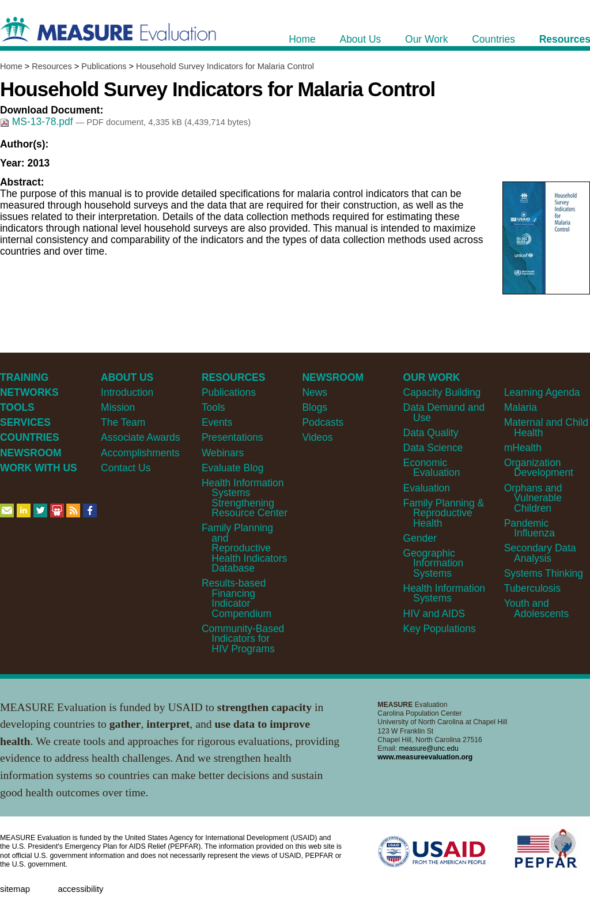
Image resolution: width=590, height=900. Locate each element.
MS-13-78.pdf (37, 121)
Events (217, 422)
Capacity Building (442, 392)
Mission (118, 407)
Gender (420, 538)
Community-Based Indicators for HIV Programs (243, 639)
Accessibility (80, 889)
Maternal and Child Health (546, 427)
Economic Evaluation (431, 467)
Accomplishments (140, 453)
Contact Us (125, 468)
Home (11, 66)
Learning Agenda (542, 392)
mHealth (523, 447)
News (314, 392)
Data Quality (431, 432)
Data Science (433, 447)
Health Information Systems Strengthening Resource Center (245, 498)
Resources (51, 66)
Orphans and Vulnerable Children (533, 498)
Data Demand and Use (444, 412)
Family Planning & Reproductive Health (444, 513)
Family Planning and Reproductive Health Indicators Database (244, 548)
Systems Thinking (543, 573)
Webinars (223, 453)
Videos (317, 437)
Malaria (520, 407)
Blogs (314, 407)
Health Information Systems (444, 593)
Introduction (127, 392)
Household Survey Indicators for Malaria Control (225, 66)
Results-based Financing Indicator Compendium (236, 598)
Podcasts (322, 422)
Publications (103, 66)
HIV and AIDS (434, 613)
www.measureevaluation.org (424, 757)
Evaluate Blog (233, 468)
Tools (213, 407)
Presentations (232, 437)
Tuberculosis (532, 588)
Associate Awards (140, 437)
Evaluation (426, 488)
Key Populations (439, 628)
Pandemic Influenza (529, 528)
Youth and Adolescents (536, 608)
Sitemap (15, 889)
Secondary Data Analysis (540, 553)
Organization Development (538, 467)
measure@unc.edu (429, 748)
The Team (123, 422)
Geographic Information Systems (433, 563)
